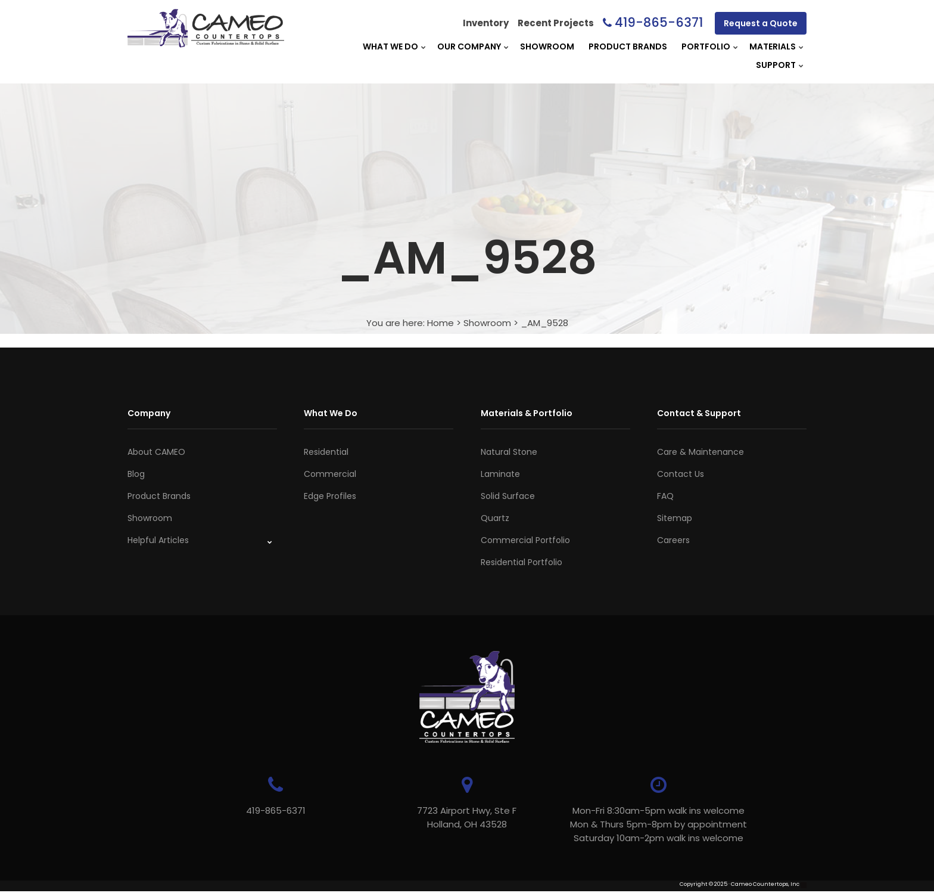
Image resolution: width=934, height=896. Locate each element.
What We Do (390, 46)
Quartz (495, 518)
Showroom (547, 46)
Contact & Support (699, 413)
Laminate (500, 474)
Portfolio (705, 46)
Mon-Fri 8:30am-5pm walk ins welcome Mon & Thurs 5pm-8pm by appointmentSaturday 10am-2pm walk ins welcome (646, 824)
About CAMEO (156, 452)
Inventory (486, 23)
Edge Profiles (330, 496)
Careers (673, 540)
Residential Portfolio (521, 562)
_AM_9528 (544, 323)
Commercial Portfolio (525, 540)
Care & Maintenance (700, 452)
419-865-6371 (659, 22)
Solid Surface (508, 496)
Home (440, 323)
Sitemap (674, 518)
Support (776, 65)
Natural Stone (509, 452)
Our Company (469, 46)
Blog (136, 474)
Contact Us (680, 474)
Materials (772, 46)
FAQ (665, 496)
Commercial (330, 474)
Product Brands (628, 46)
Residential (326, 452)
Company (148, 413)
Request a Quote (761, 23)
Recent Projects (556, 23)
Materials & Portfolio (526, 413)
